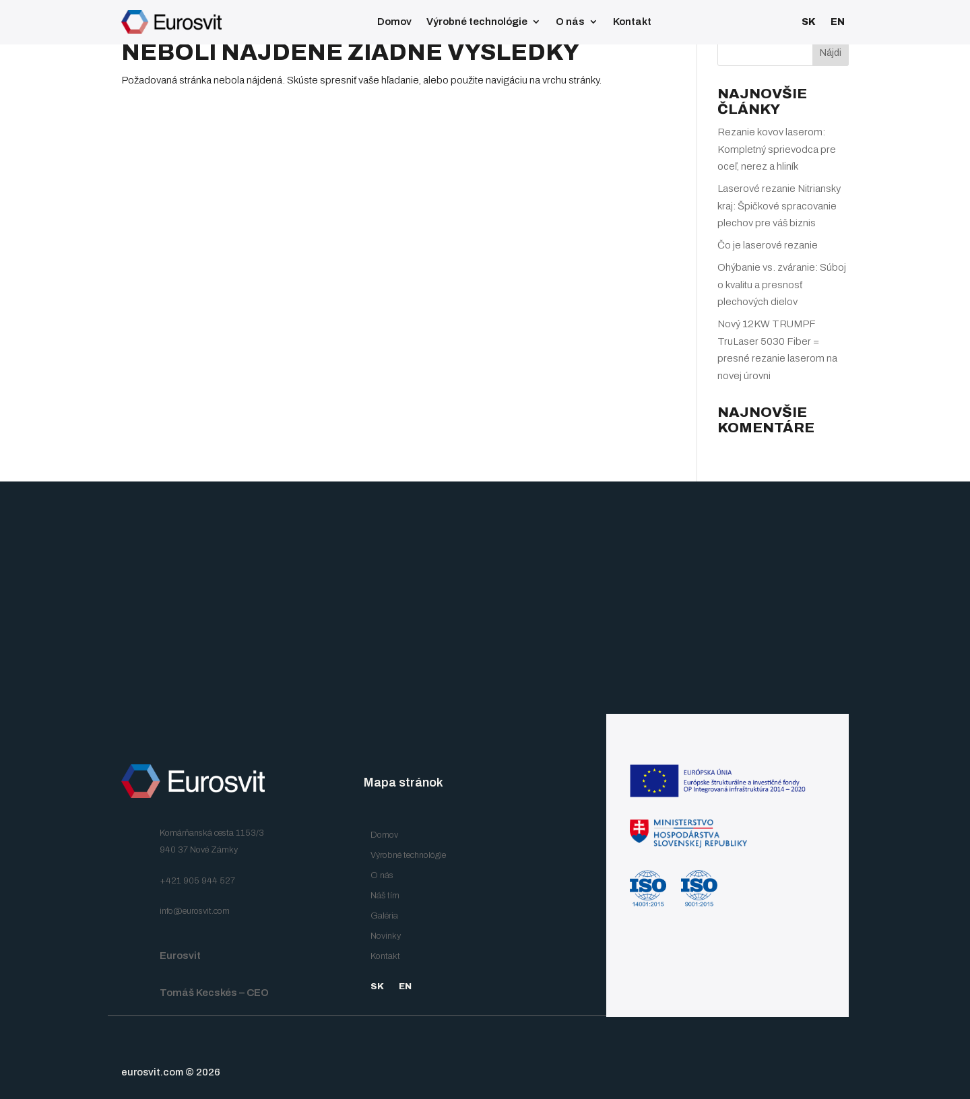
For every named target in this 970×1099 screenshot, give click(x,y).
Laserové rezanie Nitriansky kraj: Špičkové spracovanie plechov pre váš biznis (779, 205)
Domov (394, 21)
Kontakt (632, 21)
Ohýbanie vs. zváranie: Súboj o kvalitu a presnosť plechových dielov (781, 284)
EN (838, 22)
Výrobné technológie (476, 21)
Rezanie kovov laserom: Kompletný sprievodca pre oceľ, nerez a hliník (776, 149)
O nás (570, 21)
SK (809, 22)
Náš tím (384, 895)
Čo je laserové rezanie (767, 245)
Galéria (384, 916)
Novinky (385, 936)
